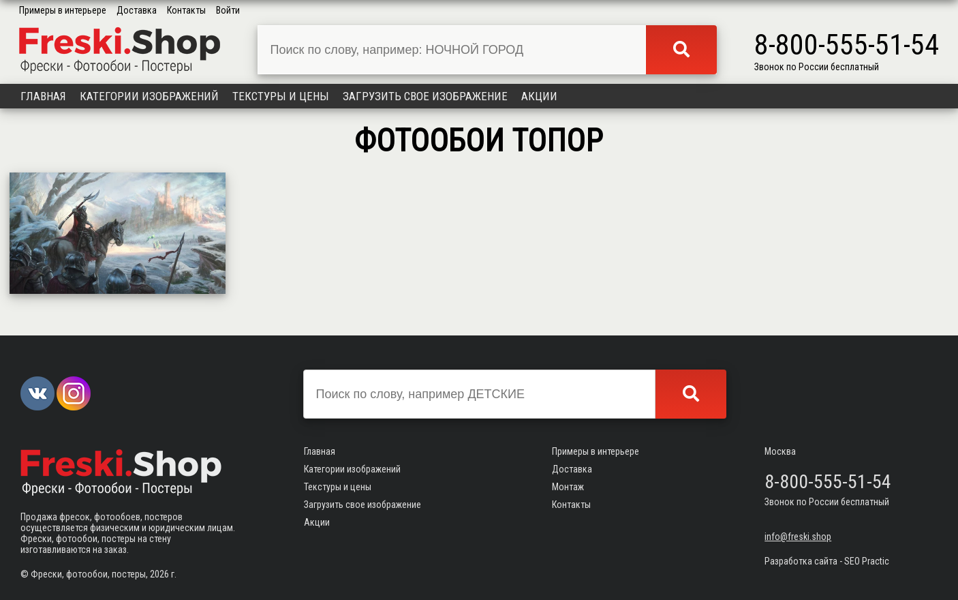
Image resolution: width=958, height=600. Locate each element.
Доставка (137, 10)
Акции (539, 96)
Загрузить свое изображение (425, 96)
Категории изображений (149, 96)
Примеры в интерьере (62, 10)
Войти (228, 10)
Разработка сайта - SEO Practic (826, 561)
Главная (43, 96)
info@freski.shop (797, 536)
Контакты (186, 10)
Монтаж (568, 486)
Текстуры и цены (280, 96)
